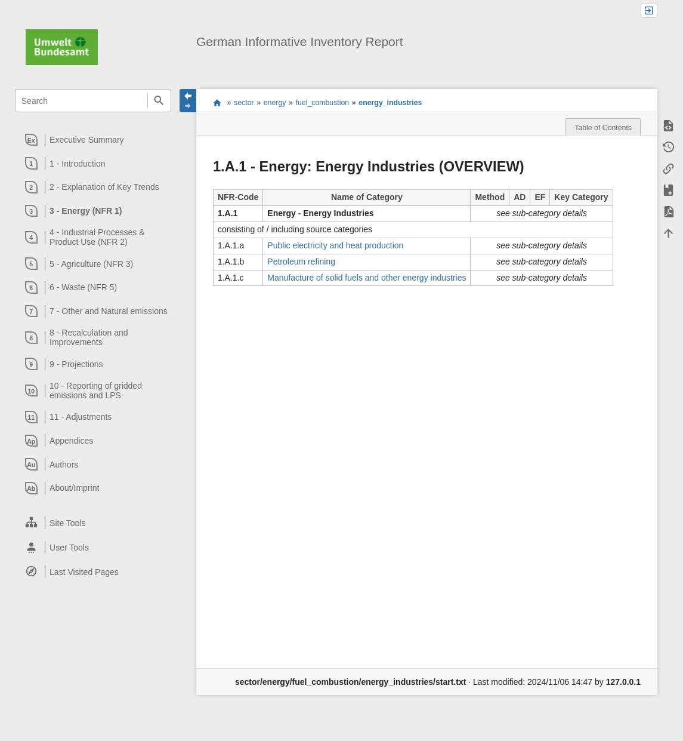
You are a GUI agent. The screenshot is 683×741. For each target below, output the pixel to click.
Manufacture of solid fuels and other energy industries (366, 277)
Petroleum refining (301, 261)
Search (159, 101)
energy (275, 103)
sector (244, 103)
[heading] (93, 139)
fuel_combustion (323, 103)
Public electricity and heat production (335, 245)
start (217, 102)
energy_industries (390, 103)
